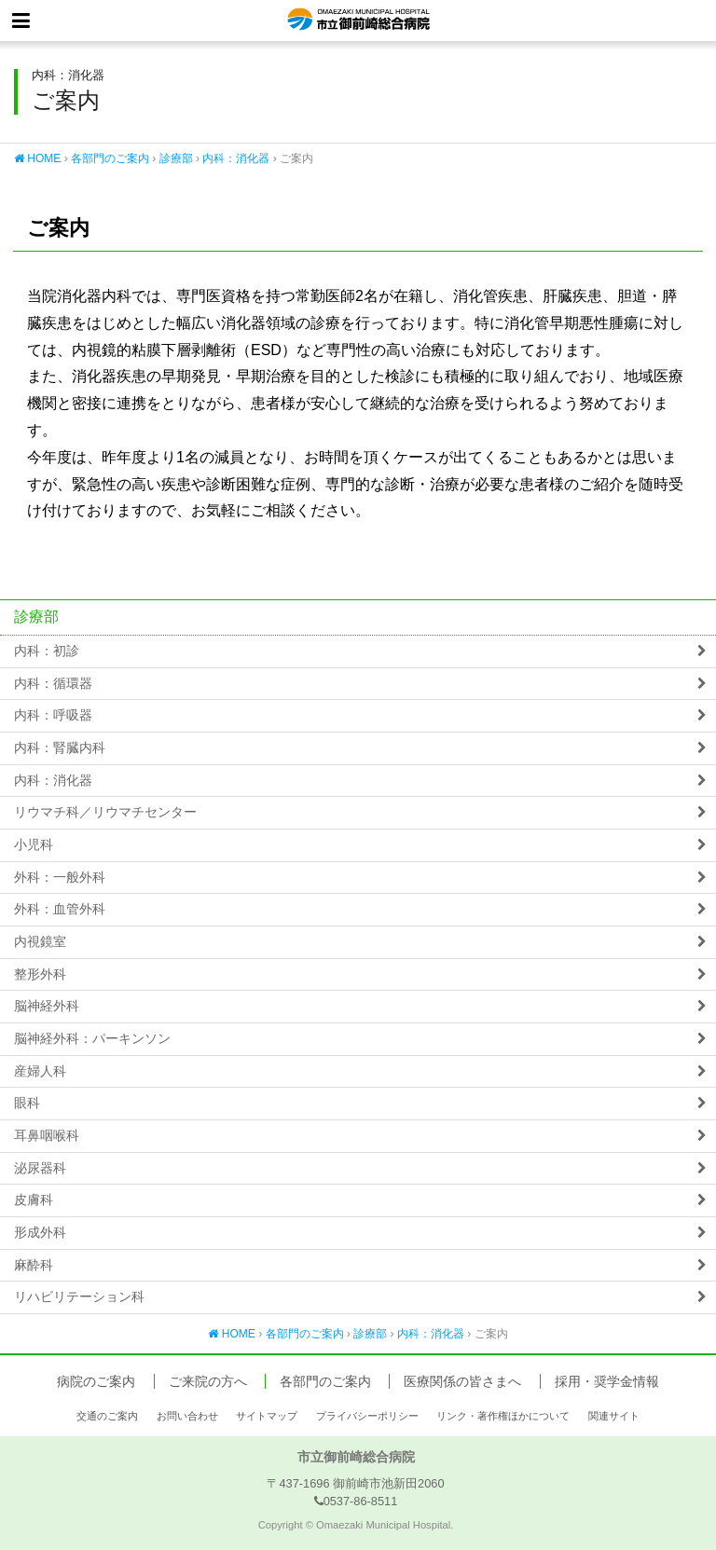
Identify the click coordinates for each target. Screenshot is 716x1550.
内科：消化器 (235, 158)
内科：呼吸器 (53, 715)
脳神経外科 (46, 1006)
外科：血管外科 (59, 909)
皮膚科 (33, 1200)
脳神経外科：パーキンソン (92, 1039)
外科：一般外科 (59, 878)
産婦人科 (40, 1071)
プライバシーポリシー (367, 1415)
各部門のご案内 (110, 158)
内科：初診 (46, 651)
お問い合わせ (187, 1415)
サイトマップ (266, 1415)
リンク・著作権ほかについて (503, 1415)
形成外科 (40, 1233)
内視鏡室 (40, 942)
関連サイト (614, 1415)
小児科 (33, 845)
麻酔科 (33, 1265)
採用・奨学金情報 (607, 1382)
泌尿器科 (40, 1168)
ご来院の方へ (208, 1382)
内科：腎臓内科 (59, 748)
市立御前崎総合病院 (358, 20)
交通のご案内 (107, 1415)
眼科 (27, 1103)
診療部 (176, 158)
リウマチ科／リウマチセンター (105, 812)
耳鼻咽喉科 (46, 1136)
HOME (37, 158)
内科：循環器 (53, 684)
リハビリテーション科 (79, 1297)
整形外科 (40, 974)
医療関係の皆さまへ (462, 1382)
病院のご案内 (96, 1382)
